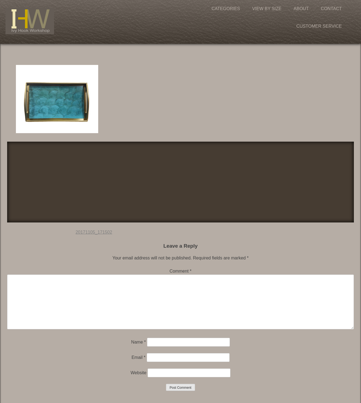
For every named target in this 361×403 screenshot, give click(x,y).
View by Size (266, 8)
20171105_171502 (93, 232)
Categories (225, 8)
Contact (331, 8)
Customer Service (319, 26)
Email (138, 357)
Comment (180, 271)
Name (138, 342)
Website (138, 372)
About (301, 8)
